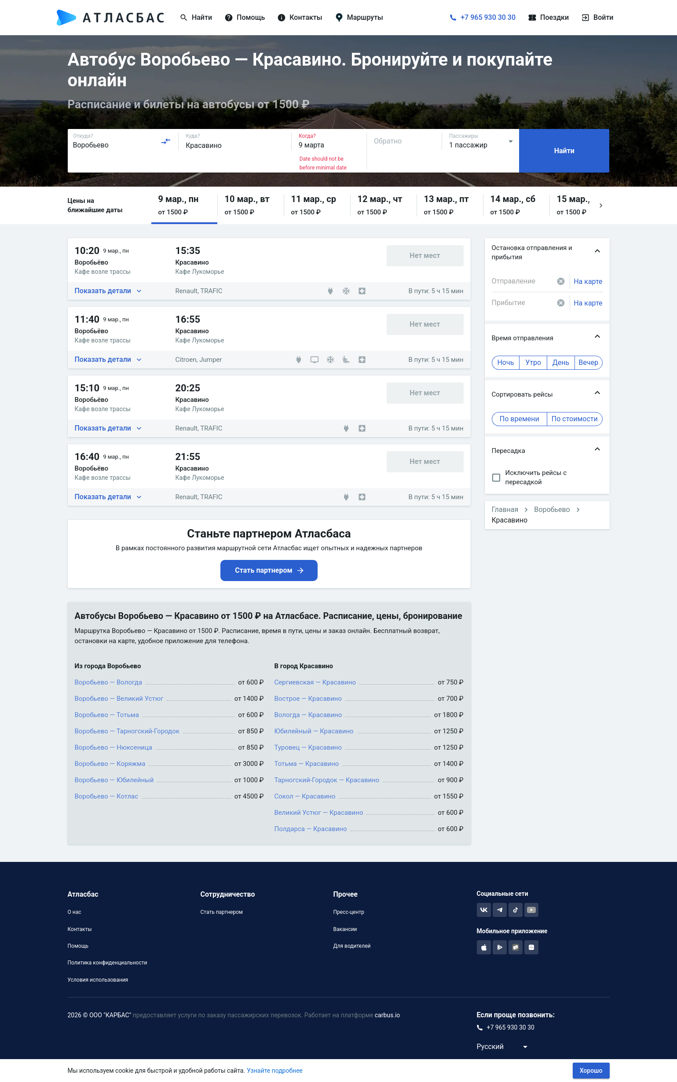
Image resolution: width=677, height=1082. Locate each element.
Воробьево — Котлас (107, 796)
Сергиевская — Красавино (315, 682)
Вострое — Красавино (308, 699)
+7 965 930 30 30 (488, 17)
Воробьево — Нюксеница (114, 747)
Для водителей (351, 946)
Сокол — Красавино (305, 796)
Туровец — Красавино (308, 747)
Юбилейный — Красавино (314, 731)
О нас (74, 912)
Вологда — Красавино (308, 715)
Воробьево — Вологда (109, 682)
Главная (505, 509)
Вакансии (345, 929)
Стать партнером (221, 912)
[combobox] (122, 141)
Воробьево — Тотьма (107, 715)
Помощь (78, 946)
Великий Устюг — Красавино (318, 813)
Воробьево (552, 509)
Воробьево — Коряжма (110, 764)
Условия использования (98, 980)
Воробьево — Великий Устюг (119, 699)
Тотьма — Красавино (306, 764)
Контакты (80, 929)
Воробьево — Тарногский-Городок (127, 731)
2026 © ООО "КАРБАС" (100, 1015)
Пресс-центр (348, 912)
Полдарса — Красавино (310, 829)
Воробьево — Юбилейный (114, 780)
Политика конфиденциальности (107, 963)
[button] (184, 205)
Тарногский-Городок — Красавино (327, 780)
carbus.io (387, 1015)
